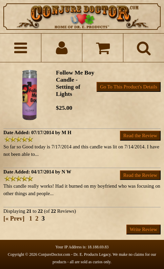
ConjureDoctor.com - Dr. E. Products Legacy (74, 254)
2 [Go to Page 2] (36, 218)
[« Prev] (13, 218)
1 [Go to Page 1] (30, 218)
